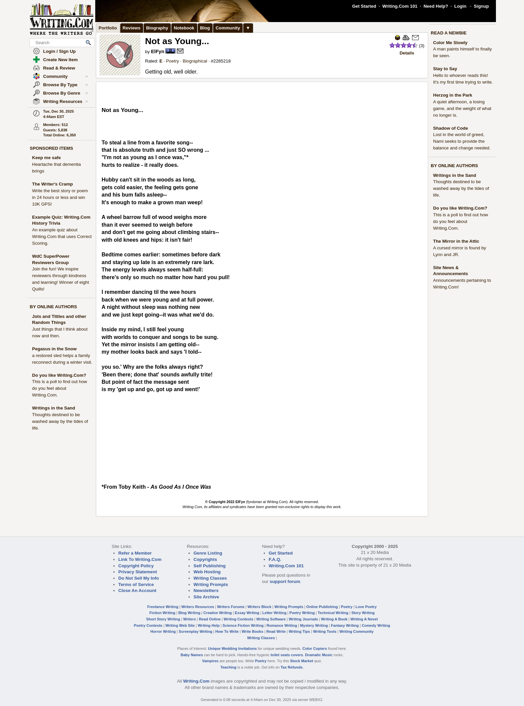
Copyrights (205, 559)
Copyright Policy (136, 565)
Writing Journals (303, 619)
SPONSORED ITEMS (51, 148)
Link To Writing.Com (139, 559)
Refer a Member (135, 553)
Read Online (210, 619)
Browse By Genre (65, 93)
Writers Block (259, 607)
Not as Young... (177, 41)
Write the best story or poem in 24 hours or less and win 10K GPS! (60, 197)
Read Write (276, 631)
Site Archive (206, 596)
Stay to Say (445, 68)
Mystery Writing (314, 625)
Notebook (184, 27)
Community (65, 76)
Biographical (195, 61)
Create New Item (60, 59)
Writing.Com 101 (399, 6)
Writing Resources (65, 101)
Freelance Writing (162, 607)
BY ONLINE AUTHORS (53, 306)
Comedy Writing (376, 625)
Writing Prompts (210, 584)
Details (407, 52)
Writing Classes (210, 578)
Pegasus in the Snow (54, 348)
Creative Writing (218, 613)
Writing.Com (196, 681)
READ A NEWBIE (449, 32)
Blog (205, 27)
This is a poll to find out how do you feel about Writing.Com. (59, 388)
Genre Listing (207, 553)
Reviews (131, 27)
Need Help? (435, 6)
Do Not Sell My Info (138, 578)
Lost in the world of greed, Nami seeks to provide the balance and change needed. (462, 141)
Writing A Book (334, 619)
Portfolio (108, 27)
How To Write (227, 631)
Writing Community (357, 631)
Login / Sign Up (59, 51)
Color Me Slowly (450, 42)
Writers (189, 619)
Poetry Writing (302, 613)
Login (460, 6)
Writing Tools (325, 631)
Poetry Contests (148, 625)
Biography (157, 27)
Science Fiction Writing (243, 625)
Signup (481, 6)
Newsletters (206, 590)
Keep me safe (46, 157)
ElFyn (157, 51)
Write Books (252, 631)
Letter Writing (274, 613)
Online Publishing (322, 607)
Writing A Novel (364, 619)
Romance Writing (282, 625)
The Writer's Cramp (52, 184)
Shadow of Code (450, 128)
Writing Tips (299, 631)
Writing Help (209, 625)
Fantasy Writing (345, 625)
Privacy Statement (137, 571)
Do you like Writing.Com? (59, 375)
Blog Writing (189, 613)
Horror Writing (163, 631)
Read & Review (59, 68)
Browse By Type (65, 85)
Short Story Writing (163, 619)
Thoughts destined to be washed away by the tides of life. (60, 421)
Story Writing (363, 613)
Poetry (172, 61)
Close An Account (137, 590)
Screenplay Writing (195, 631)
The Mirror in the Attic (456, 241)
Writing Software (271, 619)
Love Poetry (366, 607)
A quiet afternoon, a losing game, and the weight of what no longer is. (462, 108)
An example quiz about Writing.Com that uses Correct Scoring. (62, 236)
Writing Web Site (180, 625)
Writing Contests (238, 619)
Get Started (364, 6)
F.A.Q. (275, 559)
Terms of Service (136, 584)
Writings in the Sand (53, 407)
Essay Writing (247, 613)
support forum (285, 581)
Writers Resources (197, 607)
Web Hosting (207, 571)
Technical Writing (333, 613)
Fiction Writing (162, 613)
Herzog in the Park (452, 95)
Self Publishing (209, 565)
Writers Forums (231, 607)
